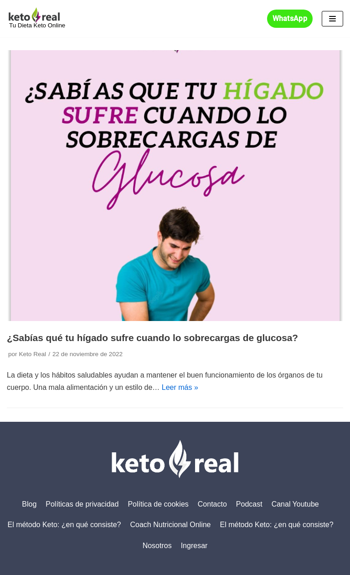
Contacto (212, 504)
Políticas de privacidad (82, 504)
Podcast (249, 504)
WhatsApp (290, 19)
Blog (29, 504)
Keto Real (32, 354)
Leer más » (180, 387)
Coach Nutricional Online (170, 524)
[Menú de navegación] (332, 18)
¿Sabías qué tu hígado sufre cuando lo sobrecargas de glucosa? (152, 337)
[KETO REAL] (36, 18)
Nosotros (157, 545)
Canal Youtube (295, 504)
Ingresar (194, 545)
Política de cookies (158, 504)
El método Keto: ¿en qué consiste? (64, 524)
